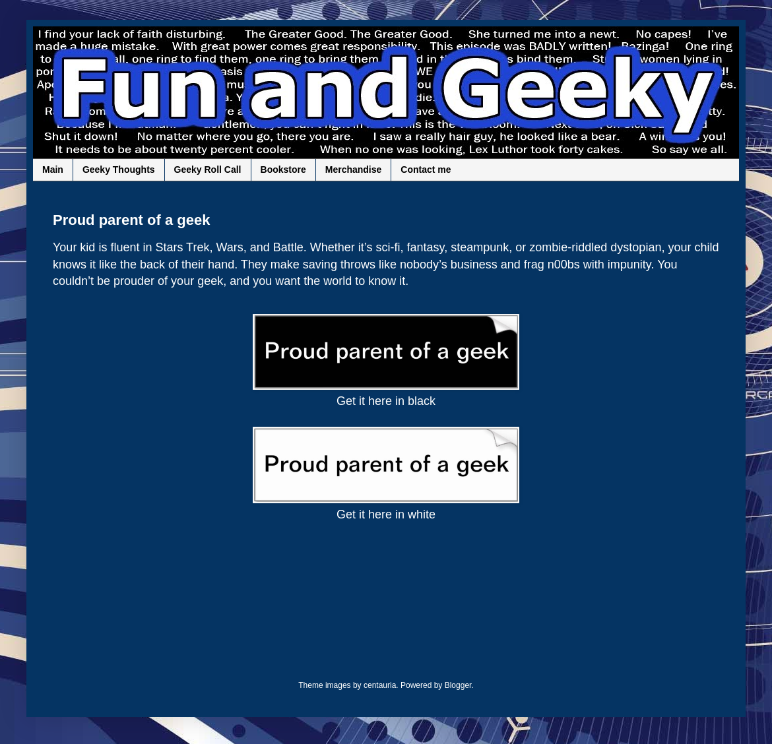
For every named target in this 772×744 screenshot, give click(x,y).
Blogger (458, 685)
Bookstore (283, 169)
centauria (380, 685)
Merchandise (353, 169)
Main (52, 169)
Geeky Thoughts (118, 169)
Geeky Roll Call (207, 169)
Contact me (426, 169)
